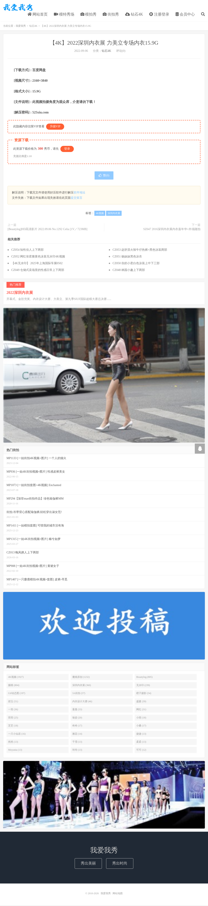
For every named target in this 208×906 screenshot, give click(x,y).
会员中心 (185, 14)
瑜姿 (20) (77, 718)
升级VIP (55, 127)
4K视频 (100, 214)
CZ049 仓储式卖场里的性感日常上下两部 (37, 270)
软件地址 (79, 193)
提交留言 (76, 198)
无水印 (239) (143, 686)
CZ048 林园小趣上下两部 (129, 270)
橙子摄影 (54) (143, 694)
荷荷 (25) (13, 718)
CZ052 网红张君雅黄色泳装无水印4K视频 (38, 257)
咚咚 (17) (77, 726)
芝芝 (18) (13, 726)
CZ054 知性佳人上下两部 (27, 250)
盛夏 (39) (141, 702)
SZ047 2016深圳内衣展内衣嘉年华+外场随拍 (171, 230)
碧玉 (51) (13, 702)
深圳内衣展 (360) (81, 686)
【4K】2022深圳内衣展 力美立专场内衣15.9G (104, 44)
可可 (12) (141, 750)
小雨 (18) (141, 718)
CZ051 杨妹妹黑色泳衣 (127, 257)
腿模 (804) (13, 686)
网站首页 (37, 14)
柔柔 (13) (141, 742)
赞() (104, 176)
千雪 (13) (77, 742)
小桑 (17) (141, 726)
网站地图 (118, 894)
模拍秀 (89, 14)
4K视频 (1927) (16, 677)
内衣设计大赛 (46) (82, 702)
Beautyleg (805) (144, 677)
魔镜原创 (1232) (81, 677)
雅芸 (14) (77, 734)
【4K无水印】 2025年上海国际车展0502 (37, 264)
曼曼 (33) (77, 710)
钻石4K (134, 14)
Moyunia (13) (15, 750)
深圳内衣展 (114, 214)
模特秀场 (64, 14)
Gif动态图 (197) (16, 694)
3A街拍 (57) (78, 694)
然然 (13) (13, 742)
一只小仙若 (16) (17, 734)
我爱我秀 (17, 7)
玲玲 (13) (77, 750)
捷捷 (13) (141, 734)
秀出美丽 (88, 864)
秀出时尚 (119, 864)
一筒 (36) (13, 710)
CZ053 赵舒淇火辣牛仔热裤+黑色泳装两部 (140, 250)
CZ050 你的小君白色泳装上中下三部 (136, 264)
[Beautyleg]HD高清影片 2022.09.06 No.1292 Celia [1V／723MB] (47, 230)
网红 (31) (141, 710)
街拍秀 (111, 14)
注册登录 (159, 14)
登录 (67, 149)
